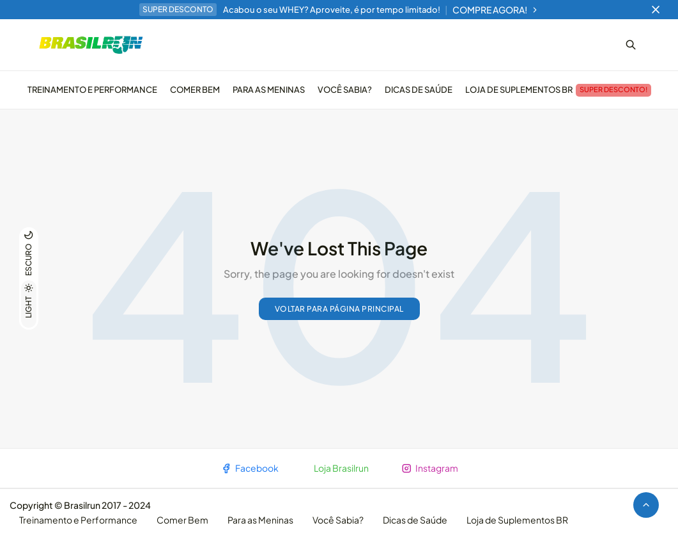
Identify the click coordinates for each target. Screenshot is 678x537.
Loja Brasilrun (341, 468)
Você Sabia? (345, 89)
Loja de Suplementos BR (558, 90)
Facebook (249, 468)
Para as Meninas (269, 89)
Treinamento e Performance (92, 89)
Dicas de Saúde (418, 89)
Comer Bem (195, 89)
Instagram (429, 468)
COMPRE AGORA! (495, 9)
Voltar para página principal (339, 309)
